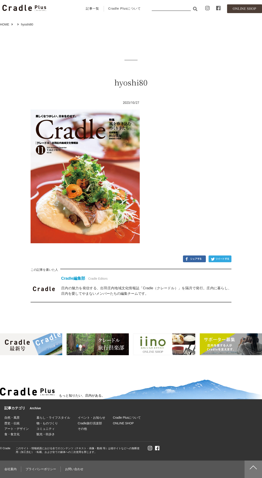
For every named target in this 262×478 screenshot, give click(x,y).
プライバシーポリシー (41, 469)
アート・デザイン (16, 428)
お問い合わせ (74, 469)
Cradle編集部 (73, 278)
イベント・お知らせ (91, 417)
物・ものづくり (47, 423)
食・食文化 (12, 434)
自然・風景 (12, 417)
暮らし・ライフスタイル (53, 417)
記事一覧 (92, 8)
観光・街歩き (45, 434)
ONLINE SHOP (123, 423)
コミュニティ (45, 428)
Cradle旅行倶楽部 (90, 423)
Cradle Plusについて (124, 8)
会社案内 (10, 469)
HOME (4, 24)
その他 (82, 428)
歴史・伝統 (12, 423)
